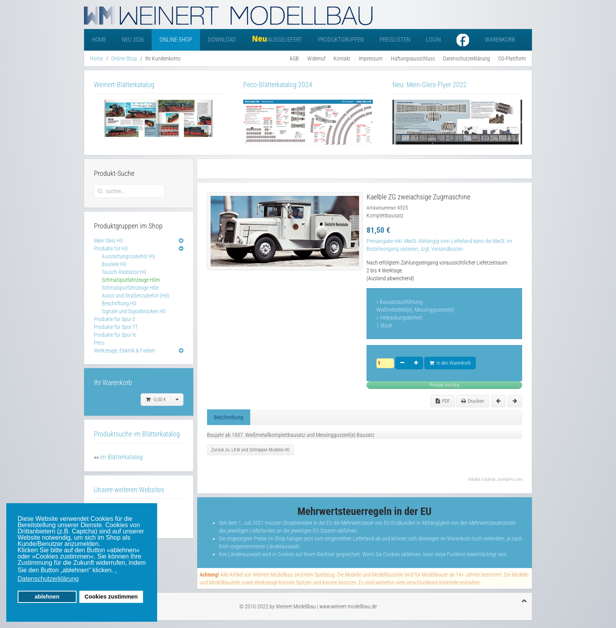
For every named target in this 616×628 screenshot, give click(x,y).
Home (99, 39)
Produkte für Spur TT (116, 327)
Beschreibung (228, 417)
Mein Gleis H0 (108, 240)
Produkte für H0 (111, 248)
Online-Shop (176, 39)
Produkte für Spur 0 (114, 319)
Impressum (371, 58)
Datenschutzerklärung (466, 58)
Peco (99, 343)
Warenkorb (500, 39)
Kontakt (342, 58)
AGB (294, 58)
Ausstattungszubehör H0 (128, 256)
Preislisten (395, 39)
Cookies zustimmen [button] (111, 596)
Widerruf (316, 58)
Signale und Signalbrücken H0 (134, 311)
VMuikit (474, 479)
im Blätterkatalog (121, 457)
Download (222, 39)
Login (433, 39)
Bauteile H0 (114, 264)
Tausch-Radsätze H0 (124, 272)
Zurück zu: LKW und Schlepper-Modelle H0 (250, 450)
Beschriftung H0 (119, 303)
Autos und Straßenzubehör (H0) (135, 295)
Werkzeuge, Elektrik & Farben (124, 350)
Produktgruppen (341, 39)
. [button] (116, 570)
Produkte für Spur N (115, 335)
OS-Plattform (512, 58)
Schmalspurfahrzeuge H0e (130, 288)
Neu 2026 (133, 39)
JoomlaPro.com (509, 479)
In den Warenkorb (450, 363)
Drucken (472, 401)
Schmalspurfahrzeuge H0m (131, 280)
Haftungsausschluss (413, 58)
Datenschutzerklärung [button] (48, 578)
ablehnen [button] (47, 596)
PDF (443, 401)
